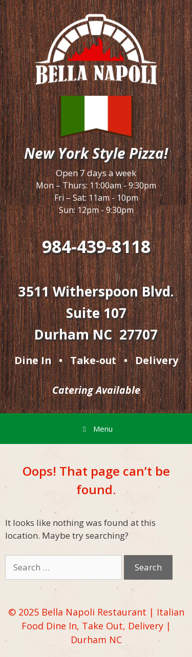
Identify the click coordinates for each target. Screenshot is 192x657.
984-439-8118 (96, 246)
